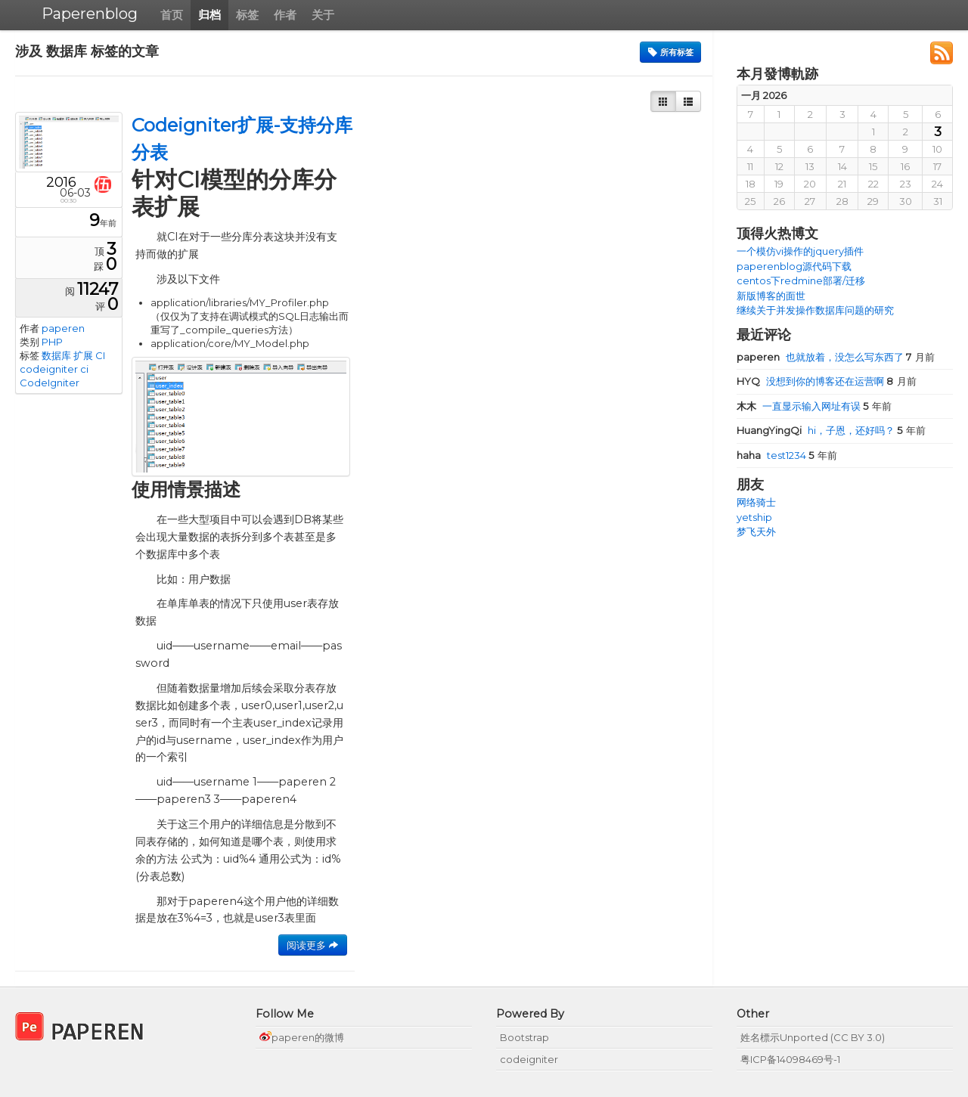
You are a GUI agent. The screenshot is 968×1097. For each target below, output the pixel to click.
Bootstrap (524, 1037)
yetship (754, 517)
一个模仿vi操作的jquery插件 (800, 251)
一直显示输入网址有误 (800, 406)
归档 (209, 15)
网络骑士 (756, 502)
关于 (323, 15)
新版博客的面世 (771, 296)
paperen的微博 (301, 1037)
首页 (171, 15)
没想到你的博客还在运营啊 (811, 381)
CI (100, 355)
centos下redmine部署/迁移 (801, 280)
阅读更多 (313, 945)
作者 (285, 15)
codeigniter (49, 369)
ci (84, 369)
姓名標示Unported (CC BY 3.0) (812, 1037)
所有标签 (670, 52)
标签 (247, 15)
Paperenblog (90, 14)
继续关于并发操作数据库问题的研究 (815, 310)
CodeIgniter (49, 383)
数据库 (56, 355)
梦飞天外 (756, 531)
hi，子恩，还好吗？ (817, 430)
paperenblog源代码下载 (794, 266)
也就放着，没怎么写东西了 (821, 357)
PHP (52, 342)
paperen (63, 328)
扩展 (83, 355)
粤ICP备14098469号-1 (790, 1059)
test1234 (772, 455)
